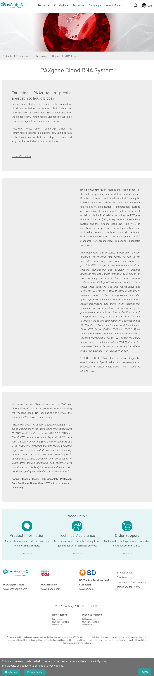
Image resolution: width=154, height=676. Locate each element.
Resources (78, 5)
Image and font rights (129, 586)
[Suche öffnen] (135, 5)
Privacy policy (124, 572)
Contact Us (27, 553)
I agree (145, 671)
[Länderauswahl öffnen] (145, 5)
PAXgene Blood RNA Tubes (31, 412)
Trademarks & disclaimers (131, 582)
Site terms (123, 577)
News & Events (113, 5)
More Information (21, 156)
